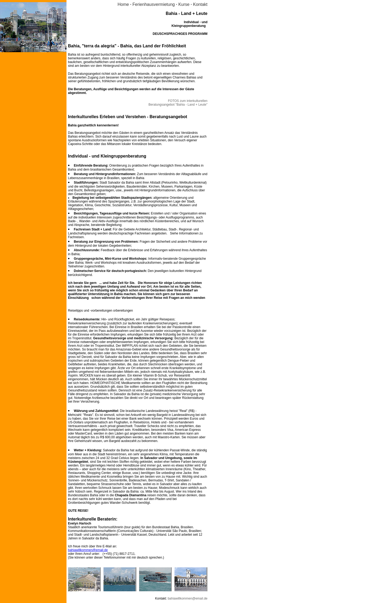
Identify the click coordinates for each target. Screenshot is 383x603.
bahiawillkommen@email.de (88, 550)
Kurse (184, 4)
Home (123, 4)
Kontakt (200, 4)
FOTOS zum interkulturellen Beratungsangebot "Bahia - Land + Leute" (177, 102)
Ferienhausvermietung (154, 4)
